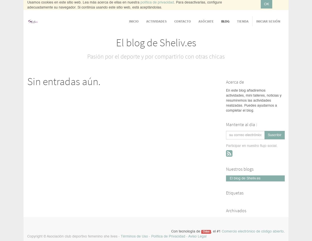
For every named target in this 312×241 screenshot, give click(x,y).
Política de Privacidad (168, 236)
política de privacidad (157, 2)
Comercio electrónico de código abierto (253, 231)
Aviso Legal (197, 236)
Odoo (206, 231)
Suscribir (275, 135)
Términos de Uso (134, 236)
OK (266, 4)
